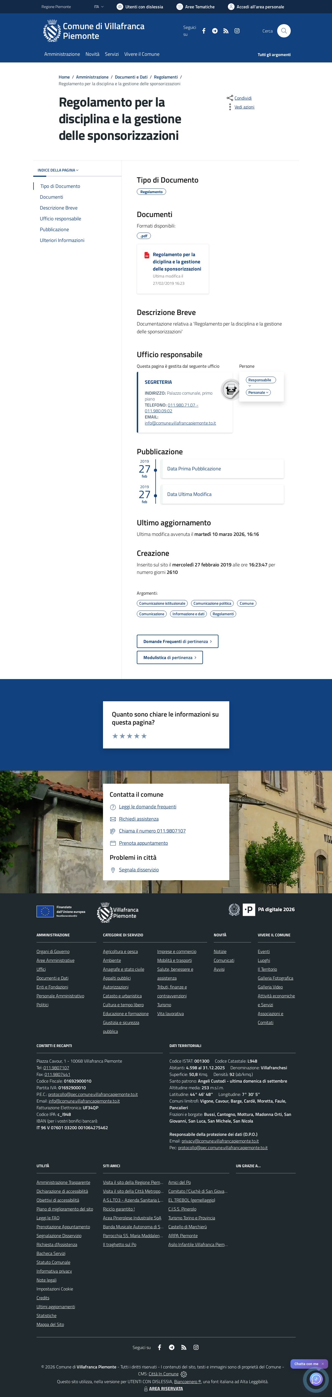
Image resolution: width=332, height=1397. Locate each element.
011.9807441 (57, 1074)
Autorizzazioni (115, 987)
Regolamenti (166, 77)
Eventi (264, 951)
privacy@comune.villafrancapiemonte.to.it (220, 1141)
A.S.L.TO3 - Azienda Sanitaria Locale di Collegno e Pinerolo (156, 1200)
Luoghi (264, 960)
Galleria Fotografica (275, 978)
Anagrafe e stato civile (123, 969)
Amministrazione (92, 77)
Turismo (164, 1004)
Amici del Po (179, 1182)
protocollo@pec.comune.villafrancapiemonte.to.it (93, 1094)
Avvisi (219, 969)
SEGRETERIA (158, 382)
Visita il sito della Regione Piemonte (136, 1182)
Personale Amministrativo (60, 995)
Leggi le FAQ (48, 1217)
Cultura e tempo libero (123, 1004)
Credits (43, 1297)
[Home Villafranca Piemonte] (113, 30)
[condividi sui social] (239, 98)
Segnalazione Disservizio (59, 1235)
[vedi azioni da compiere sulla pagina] (240, 106)
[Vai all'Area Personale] (256, 6)
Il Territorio (267, 969)
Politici (42, 1004)
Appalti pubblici (117, 978)
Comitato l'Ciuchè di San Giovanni (199, 1191)
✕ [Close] (322, 1364)
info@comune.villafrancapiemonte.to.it (180, 423)
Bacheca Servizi (51, 1253)
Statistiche (46, 1315)
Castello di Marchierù (187, 1226)
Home (64, 77)
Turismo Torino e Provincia (191, 1217)
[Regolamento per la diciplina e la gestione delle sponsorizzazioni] (147, 255)
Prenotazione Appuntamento (63, 1226)
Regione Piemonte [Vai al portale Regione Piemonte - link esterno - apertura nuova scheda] (56, 6)
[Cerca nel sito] (283, 30)
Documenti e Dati (131, 77)
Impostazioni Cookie (55, 1288)
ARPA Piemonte (183, 1235)
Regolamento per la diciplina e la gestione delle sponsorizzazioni (177, 262)
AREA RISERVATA (163, 1388)
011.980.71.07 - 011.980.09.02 (171, 408)
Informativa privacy (54, 1271)
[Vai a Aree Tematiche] (195, 6)
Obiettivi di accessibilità (58, 1200)
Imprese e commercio (176, 951)
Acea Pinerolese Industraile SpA (132, 1217)
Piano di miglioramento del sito (65, 1209)
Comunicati (224, 960)
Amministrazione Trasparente (63, 1182)
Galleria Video (270, 987)
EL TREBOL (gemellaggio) (191, 1200)
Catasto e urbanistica (122, 995)
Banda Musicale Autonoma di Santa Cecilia (142, 1226)
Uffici (41, 969)
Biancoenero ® (187, 1381)
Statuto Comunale (53, 1262)
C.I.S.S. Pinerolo (182, 1209)
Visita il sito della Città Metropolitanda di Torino (146, 1191)
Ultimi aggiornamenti (56, 1306)
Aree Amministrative (55, 960)
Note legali (46, 1280)
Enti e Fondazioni (52, 987)
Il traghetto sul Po (119, 1244)
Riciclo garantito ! (119, 1209)
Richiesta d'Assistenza (57, 1244)
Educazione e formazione (126, 1013)
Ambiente (112, 960)
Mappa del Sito (50, 1324)
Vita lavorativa (170, 1013)
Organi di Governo (53, 951)
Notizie (220, 951)
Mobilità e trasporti (174, 960)
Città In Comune (164, 1373)
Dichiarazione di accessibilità (62, 1191)
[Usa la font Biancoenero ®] (140, 6)
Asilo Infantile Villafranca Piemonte (200, 1244)
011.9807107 (56, 1067)
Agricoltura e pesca (120, 951)
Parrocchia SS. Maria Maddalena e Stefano (142, 1235)
